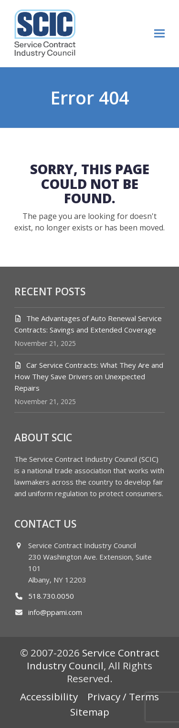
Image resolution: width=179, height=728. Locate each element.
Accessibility (49, 696)
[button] (159, 33)
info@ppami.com (55, 612)
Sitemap (89, 711)
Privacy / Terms (123, 696)
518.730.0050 (51, 596)
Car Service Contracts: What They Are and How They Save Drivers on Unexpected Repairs (88, 376)
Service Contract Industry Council (93, 659)
